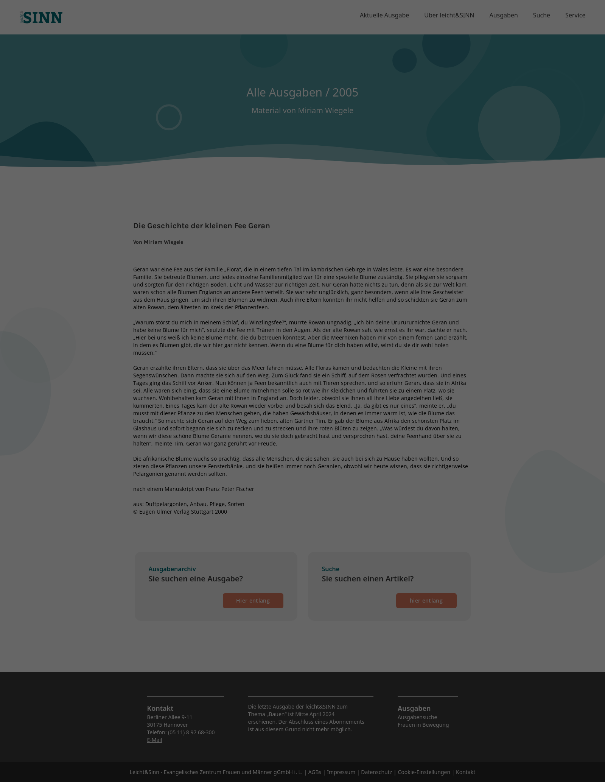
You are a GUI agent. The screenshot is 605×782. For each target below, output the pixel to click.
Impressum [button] (342, 205)
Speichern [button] (302, 166)
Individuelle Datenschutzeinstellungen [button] (302, 188)
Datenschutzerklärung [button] (306, 205)
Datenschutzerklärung (314, 92)
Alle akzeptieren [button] (302, 143)
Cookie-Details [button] (266, 205)
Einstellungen (281, 100)
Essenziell (221, 117)
